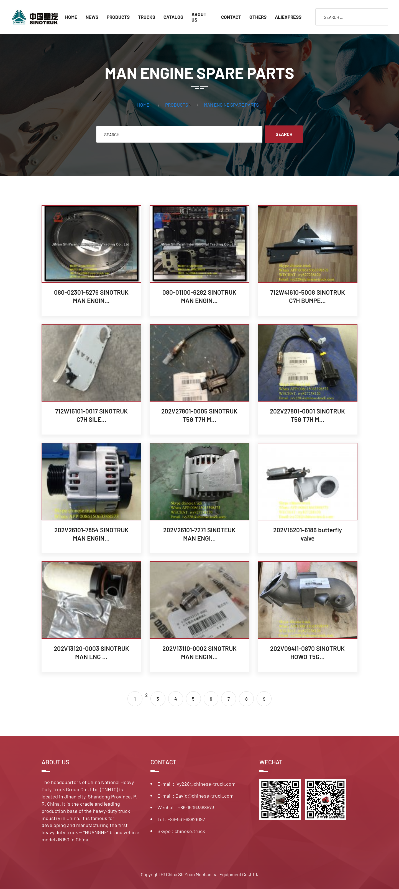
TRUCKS (146, 17)
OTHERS (258, 17)
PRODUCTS (118, 17)
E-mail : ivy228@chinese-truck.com (196, 784)
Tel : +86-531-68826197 (181, 819)
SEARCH (284, 134)
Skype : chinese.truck (181, 831)
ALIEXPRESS (288, 17)
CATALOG (173, 17)
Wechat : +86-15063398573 (185, 807)
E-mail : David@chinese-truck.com (195, 796)
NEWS (92, 17)
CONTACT (231, 17)
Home (71, 17)
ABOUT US (198, 16)
